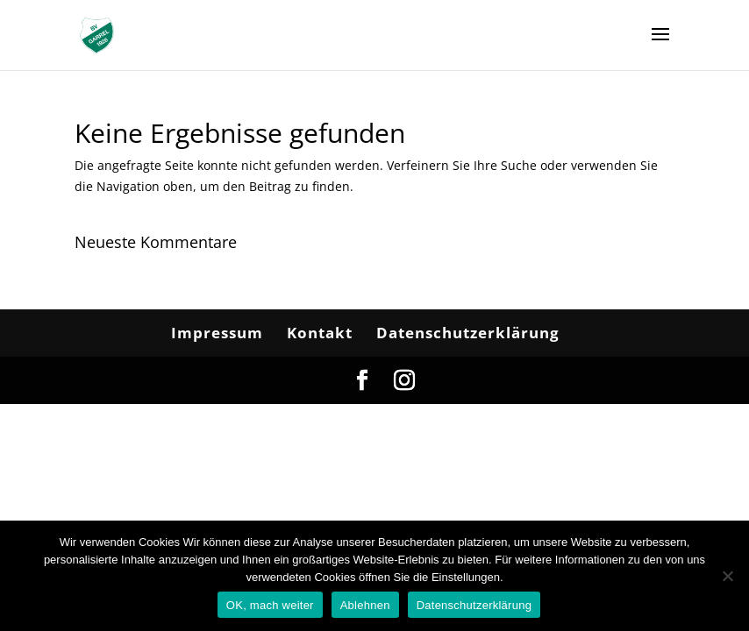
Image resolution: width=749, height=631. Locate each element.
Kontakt (320, 333)
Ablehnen (365, 605)
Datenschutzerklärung (468, 333)
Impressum (217, 333)
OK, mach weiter (270, 605)
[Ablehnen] (727, 576)
